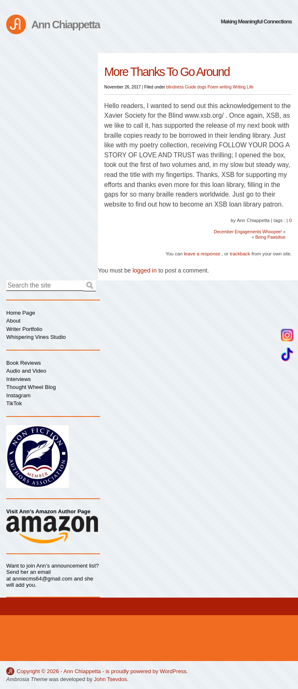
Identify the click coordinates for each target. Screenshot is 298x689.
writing (226, 87)
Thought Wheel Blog (31, 387)
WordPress (173, 671)
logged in (145, 270)
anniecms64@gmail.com (43, 578)
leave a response (202, 253)
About (13, 321)
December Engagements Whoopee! (248, 232)
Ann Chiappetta (65, 24)
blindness (175, 87)
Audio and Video (26, 371)
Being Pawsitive (270, 237)
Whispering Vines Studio (36, 337)
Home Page (20, 313)
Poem (213, 87)
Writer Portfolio (24, 329)
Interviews (18, 379)
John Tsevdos (110, 679)
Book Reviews (23, 363)
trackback (240, 253)
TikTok (14, 403)
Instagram (18, 395)
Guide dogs (195, 87)
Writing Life (243, 87)
